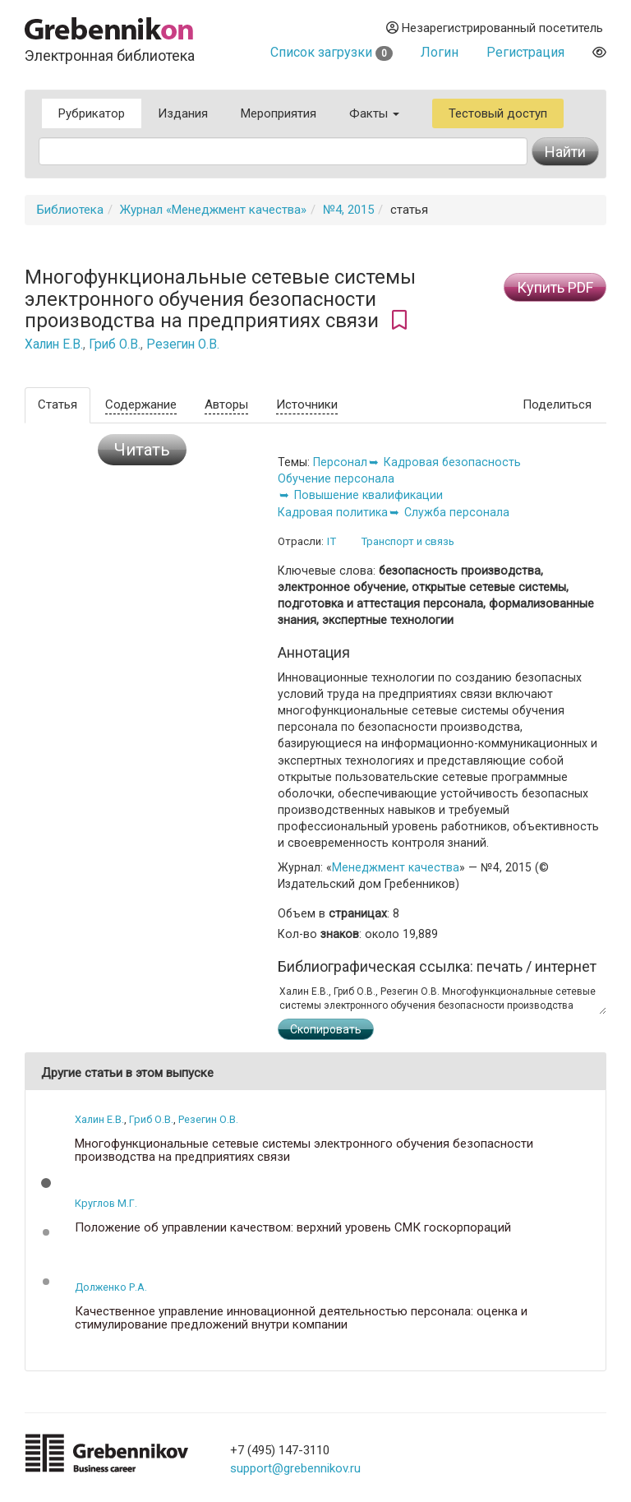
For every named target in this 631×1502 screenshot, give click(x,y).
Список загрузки (331, 52)
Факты (374, 113)
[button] (46, 1183)
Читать (142, 450)
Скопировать (326, 1029)
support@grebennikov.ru (295, 1468)
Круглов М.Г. (106, 1203)
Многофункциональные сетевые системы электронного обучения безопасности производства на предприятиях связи (304, 1150)
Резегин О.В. (182, 344)
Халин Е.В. (54, 344)
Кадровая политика (333, 512)
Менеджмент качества (395, 867)
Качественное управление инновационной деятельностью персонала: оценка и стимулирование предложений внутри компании (301, 1318)
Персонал (340, 462)
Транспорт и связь (407, 541)
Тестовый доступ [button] (498, 113)
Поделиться (557, 404)
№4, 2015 (348, 209)
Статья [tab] (57, 404)
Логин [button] (439, 52)
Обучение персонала (336, 478)
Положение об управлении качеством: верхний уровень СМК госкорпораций (293, 1228)
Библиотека (70, 209)
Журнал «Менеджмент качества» (213, 209)
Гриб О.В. (114, 344)
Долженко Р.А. (111, 1287)
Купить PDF (555, 287)
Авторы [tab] (226, 404)
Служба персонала (456, 512)
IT (331, 541)
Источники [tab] (307, 404)
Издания (183, 113)
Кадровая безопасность (452, 462)
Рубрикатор (91, 113)
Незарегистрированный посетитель (494, 28)
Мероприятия (278, 113)
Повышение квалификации (368, 494)
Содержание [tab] (141, 404)
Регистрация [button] (525, 52)
